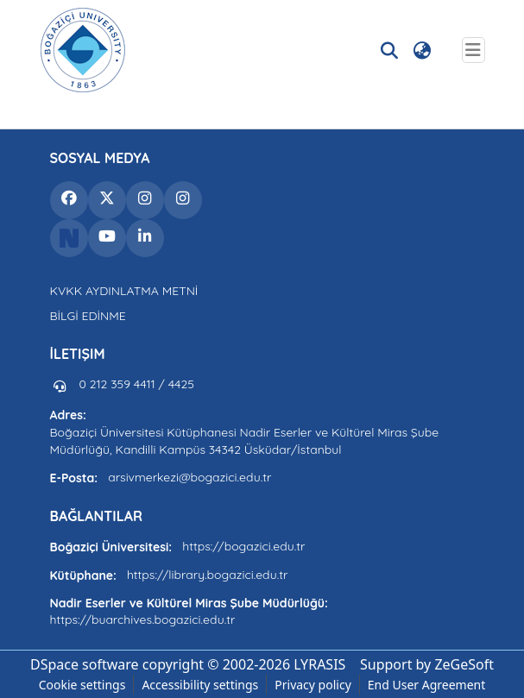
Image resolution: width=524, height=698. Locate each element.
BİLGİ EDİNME (88, 316)
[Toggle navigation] (473, 50)
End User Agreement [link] (427, 684)
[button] (83, 50)
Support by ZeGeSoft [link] (427, 664)
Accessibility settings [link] (200, 684)
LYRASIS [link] (319, 664)
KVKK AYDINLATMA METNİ (124, 291)
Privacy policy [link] (313, 684)
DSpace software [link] (84, 664)
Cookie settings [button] (82, 684)
